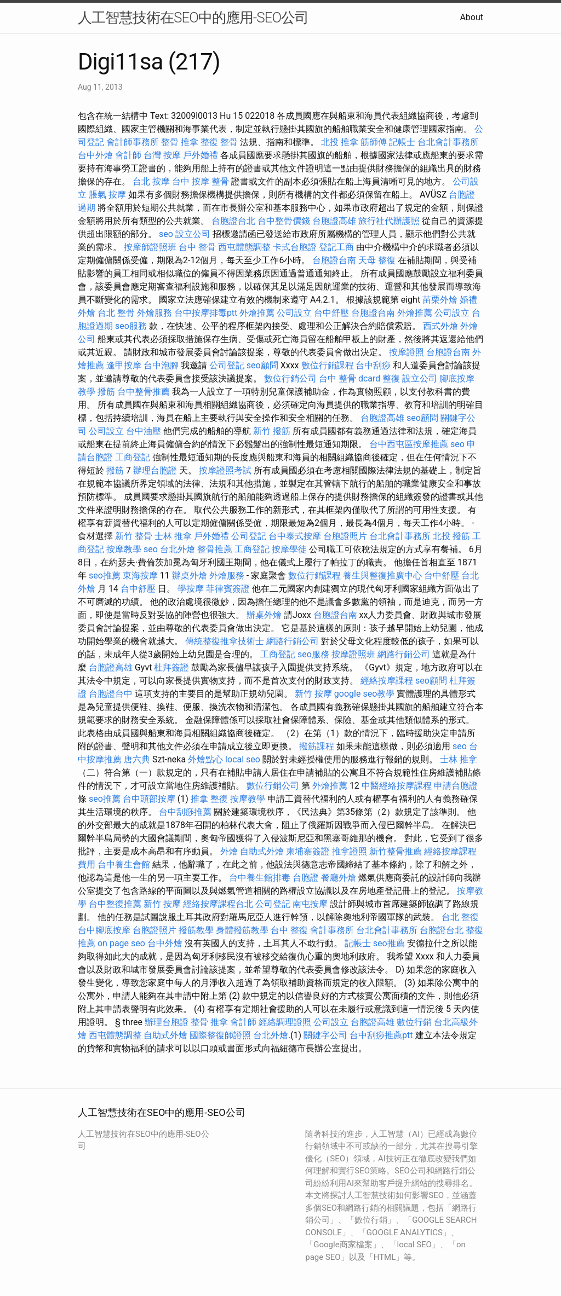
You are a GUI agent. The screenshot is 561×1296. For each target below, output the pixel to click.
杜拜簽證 (171, 667)
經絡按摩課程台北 (218, 904)
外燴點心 (205, 759)
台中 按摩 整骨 (200, 181)
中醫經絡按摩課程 (397, 785)
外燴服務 (154, 313)
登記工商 (336, 247)
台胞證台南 (334, 260)
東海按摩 (140, 575)
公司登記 (226, 365)
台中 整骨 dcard (349, 378)
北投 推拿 (339, 142)
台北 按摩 (151, 181)
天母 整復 (377, 260)
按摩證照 (406, 352)
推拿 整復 (209, 799)
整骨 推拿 (179, 142)
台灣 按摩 (162, 155)
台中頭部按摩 (149, 799)
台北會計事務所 (448, 142)
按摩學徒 (289, 549)
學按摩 (191, 588)
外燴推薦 (256, 313)
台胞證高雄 (334, 221)
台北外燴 (177, 549)
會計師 (128, 155)
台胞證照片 (345, 536)
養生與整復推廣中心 (382, 575)
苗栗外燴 (439, 299)
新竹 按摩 (313, 693)
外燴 (229, 851)
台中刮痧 (373, 365)
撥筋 (106, 391)
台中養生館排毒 (259, 877)
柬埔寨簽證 (308, 851)
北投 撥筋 (451, 536)
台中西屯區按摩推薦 (408, 444)
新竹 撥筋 (271, 431)
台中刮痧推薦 (185, 812)
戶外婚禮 (200, 155)
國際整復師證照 (220, 1035)
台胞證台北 (233, 221)
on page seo (121, 943)
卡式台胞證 (295, 247)
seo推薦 (105, 575)
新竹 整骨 (133, 536)
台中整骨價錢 (283, 221)
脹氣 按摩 (107, 194)
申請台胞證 (456, 785)
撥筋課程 (316, 746)
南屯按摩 (310, 904)
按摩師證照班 (150, 247)
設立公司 (192, 234)
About (471, 17)
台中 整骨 (197, 247)
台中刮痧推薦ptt (381, 1035)
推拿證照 (349, 851)
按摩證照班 (353, 654)
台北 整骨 (116, 313)
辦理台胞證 (155, 470)
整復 (391, 378)
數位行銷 (414, 1022)
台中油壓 (143, 431)
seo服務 (131, 326)
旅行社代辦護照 (389, 221)
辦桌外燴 (189, 575)
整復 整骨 (219, 142)
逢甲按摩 (123, 365)
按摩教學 (123, 549)
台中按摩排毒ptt (205, 313)
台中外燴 (95, 155)
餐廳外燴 (338, 877)
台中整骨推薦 (143, 391)
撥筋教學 (196, 930)
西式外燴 (440, 326)
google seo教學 (364, 693)
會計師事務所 (132, 142)
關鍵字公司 (325, 1035)
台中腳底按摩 (104, 930)
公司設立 (294, 313)
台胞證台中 (111, 693)
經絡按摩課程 (386, 680)
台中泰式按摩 (294, 536)
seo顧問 (262, 365)
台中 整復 (289, 930)
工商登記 (132, 457)
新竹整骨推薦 (395, 851)
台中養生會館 (124, 864)
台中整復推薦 (115, 904)
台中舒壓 (331, 313)
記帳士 (402, 142)
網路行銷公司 (292, 641)
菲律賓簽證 (228, 588)
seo (166, 234)
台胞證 (306, 877)
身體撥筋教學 (242, 930)
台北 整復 (460, 917)
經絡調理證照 (285, 1022)
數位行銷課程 (327, 365)
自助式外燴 (262, 851)
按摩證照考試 (225, 470)
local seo (242, 759)
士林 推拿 (173, 536)
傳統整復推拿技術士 (224, 641)
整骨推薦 (214, 549)
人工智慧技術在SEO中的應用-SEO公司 (193, 17)
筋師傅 (373, 142)
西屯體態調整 (244, 247)
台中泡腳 (161, 365)
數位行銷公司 (290, 378)
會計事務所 (332, 930)
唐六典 (137, 759)
